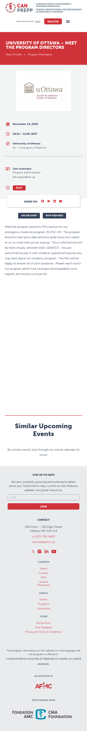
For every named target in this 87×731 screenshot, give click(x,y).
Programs (43, 604)
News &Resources (43, 583)
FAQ (43, 577)
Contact (43, 573)
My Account (43, 622)
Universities (43, 608)
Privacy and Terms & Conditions (43, 631)
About (43, 568)
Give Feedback (43, 627)
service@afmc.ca (43, 542)
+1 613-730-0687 (43, 536)
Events (43, 599)
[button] (68, 21)
